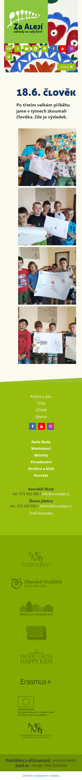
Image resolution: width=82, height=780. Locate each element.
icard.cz (22, 765)
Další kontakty (41, 513)
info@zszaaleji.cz (56, 493)
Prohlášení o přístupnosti (28, 760)
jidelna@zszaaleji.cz (56, 506)
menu (67, 67)
